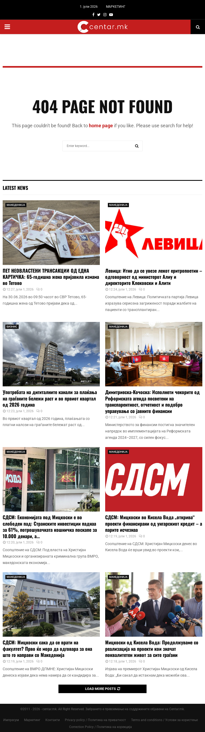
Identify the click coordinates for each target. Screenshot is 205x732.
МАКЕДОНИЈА (16, 204)
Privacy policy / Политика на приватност (95, 720)
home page (101, 125)
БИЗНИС (12, 326)
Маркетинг (32, 720)
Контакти (52, 720)
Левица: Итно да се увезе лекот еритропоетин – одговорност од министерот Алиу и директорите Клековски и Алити (153, 277)
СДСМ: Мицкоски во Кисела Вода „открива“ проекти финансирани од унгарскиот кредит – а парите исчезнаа (153, 523)
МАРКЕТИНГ (115, 7)
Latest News (15, 187)
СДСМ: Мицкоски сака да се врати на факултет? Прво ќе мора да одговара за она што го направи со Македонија (47, 648)
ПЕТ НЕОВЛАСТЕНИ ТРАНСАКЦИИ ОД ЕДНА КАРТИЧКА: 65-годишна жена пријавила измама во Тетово (51, 277)
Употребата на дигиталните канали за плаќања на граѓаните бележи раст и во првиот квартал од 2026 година (50, 398)
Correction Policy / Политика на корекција (100, 727)
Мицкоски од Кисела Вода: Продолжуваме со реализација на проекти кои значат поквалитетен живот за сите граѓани (151, 648)
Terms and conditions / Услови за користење (164, 720)
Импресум (11, 720)
